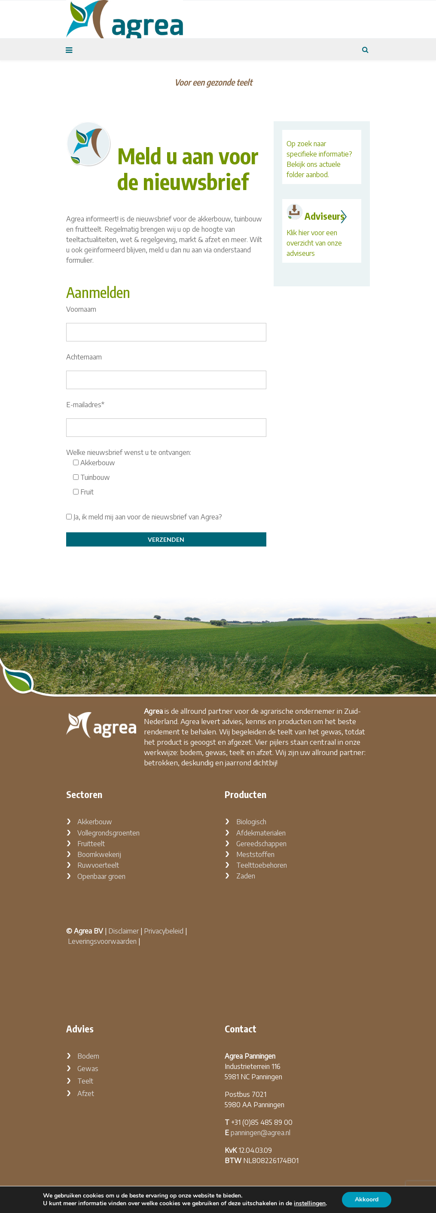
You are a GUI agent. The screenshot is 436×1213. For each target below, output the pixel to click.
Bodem (88, 1056)
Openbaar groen (101, 876)
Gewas (87, 1068)
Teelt (85, 1081)
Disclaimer (123, 931)
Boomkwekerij (99, 854)
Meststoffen (255, 854)
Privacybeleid (163, 931)
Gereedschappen (261, 843)
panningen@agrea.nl (260, 1132)
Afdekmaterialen (261, 833)
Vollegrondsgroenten (108, 833)
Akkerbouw (94, 821)
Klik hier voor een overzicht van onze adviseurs (314, 243)
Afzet (85, 1093)
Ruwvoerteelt (98, 865)
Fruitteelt (91, 843)
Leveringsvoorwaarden (102, 941)
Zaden (245, 876)
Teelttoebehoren (261, 865)
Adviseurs (325, 216)
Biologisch (251, 821)
